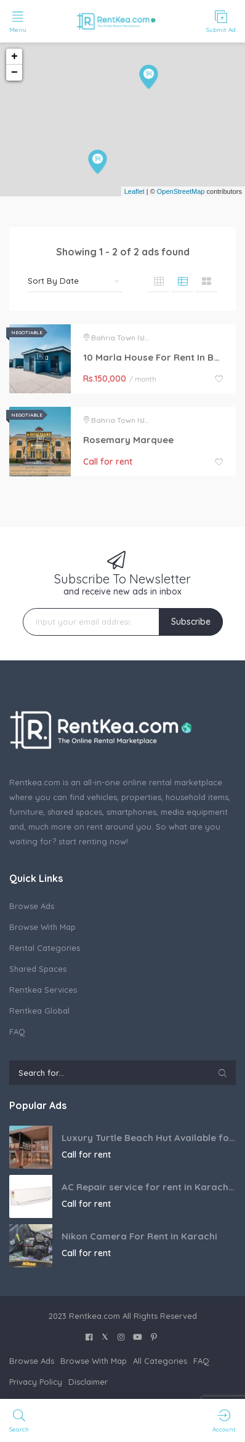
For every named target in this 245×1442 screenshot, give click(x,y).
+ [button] (14, 56)
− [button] (14, 72)
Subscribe (191, 621)
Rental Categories (44, 948)
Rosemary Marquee (128, 440)
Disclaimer (88, 1382)
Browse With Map (42, 927)
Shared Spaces (37, 969)
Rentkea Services (43, 990)
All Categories (160, 1361)
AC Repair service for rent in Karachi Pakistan (149, 1187)
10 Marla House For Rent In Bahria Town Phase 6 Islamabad (153, 357)
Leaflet (134, 191)
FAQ (17, 1031)
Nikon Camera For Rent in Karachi (139, 1236)
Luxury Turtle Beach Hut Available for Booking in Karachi (149, 1138)
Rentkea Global (39, 1010)
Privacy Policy (35, 1382)
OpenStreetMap (181, 191)
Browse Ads (31, 906)
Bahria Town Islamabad (133, 337)
